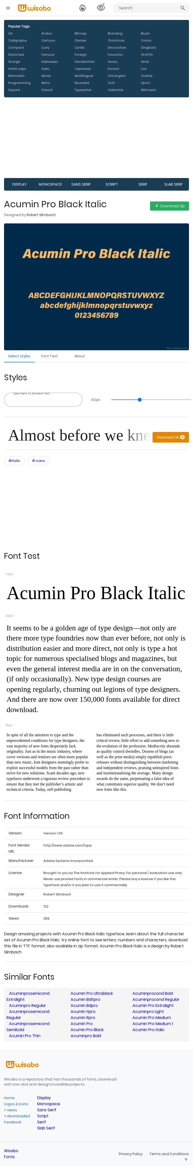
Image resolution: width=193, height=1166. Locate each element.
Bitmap (80, 33)
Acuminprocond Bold (152, 993)
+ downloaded (17, 1116)
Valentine (115, 90)
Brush (145, 33)
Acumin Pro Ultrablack (92, 993)
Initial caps (17, 69)
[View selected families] (101, 8)
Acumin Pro (82, 1024)
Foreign (81, 54)
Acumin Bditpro (85, 999)
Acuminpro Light (148, 1011)
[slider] (149, 400)
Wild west (148, 90)
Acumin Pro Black (87, 1030)
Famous (48, 54)
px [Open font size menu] (95, 399)
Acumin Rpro (83, 1018)
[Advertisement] (96, 137)
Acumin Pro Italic (148, 1030)
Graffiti (147, 54)
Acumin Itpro (83, 1011)
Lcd (144, 69)
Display (19, 184)
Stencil (47, 90)
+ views (10, 1110)
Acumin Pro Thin (24, 1036)
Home (9, 1097)
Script (112, 184)
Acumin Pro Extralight (153, 1005)
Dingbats (148, 47)
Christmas (116, 40)
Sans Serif (81, 184)
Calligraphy (17, 40)
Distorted (16, 54)
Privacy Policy (131, 1153)
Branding (115, 33)
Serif (142, 184)
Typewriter (83, 90)
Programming (19, 83)
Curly (45, 47)
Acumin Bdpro (84, 1005)
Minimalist (16, 76)
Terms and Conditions (169, 1153)
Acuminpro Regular (27, 1005)
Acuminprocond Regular (155, 999)
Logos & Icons (16, 1103)
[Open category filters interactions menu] (14, 460)
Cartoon (48, 40)
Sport (145, 83)
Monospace (50, 184)
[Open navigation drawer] (8, 8)
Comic (146, 40)
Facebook (12, 1122)
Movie (46, 76)
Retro (45, 83)
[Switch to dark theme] (83, 8)
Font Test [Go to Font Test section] (49, 356)
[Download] (171, 437)
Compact (16, 47)
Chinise (80, 40)
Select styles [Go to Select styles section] (19, 356)
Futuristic (115, 54)
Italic (45, 69)
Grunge (14, 62)
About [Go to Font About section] (79, 356)
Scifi (111, 83)
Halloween (49, 62)
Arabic (46, 33)
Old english (117, 76)
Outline (147, 76)
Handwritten (85, 62)
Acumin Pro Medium (151, 1018)
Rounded (82, 83)
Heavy (113, 62)
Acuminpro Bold (86, 1036)
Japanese (83, 69)
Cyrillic (80, 47)
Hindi (145, 62)
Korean (113, 69)
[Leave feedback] (186, 1160)
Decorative (117, 47)
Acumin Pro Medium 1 (152, 1024)
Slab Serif (173, 184)
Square (14, 90)
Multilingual (84, 76)
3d (10, 33)
